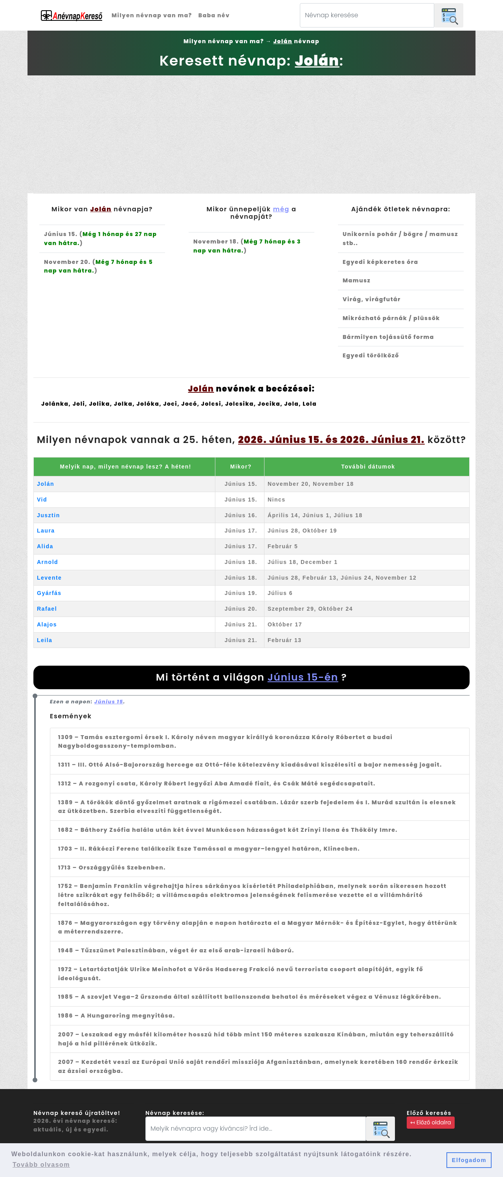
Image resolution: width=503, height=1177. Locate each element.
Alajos (47, 624)
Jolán (45, 484)
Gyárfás (49, 593)
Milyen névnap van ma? (152, 15)
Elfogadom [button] (469, 1160)
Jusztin (48, 515)
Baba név (214, 15)
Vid (42, 499)
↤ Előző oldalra (430, 1122)
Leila (44, 640)
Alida (45, 546)
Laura (46, 530)
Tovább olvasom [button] (41, 1164)
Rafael (47, 609)
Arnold (47, 562)
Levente (49, 578)
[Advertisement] (251, 134)
